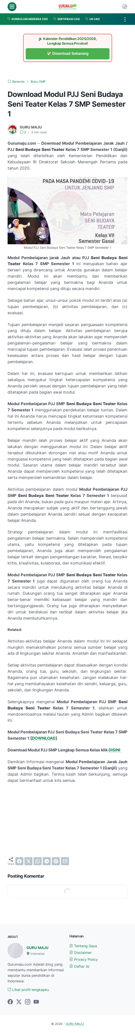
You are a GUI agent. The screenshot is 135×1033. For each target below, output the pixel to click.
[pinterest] (56, 861)
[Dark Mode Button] (124, 6)
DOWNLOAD (44, 738)
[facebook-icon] (10, 1002)
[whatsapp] (38, 861)
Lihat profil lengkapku (28, 989)
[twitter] (28, 861)
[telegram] (47, 861)
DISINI (115, 750)
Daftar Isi (79, 966)
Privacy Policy (83, 959)
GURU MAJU (37, 947)
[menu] (12, 6)
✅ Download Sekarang (67, 54)
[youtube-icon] (36, 1002)
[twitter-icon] (19, 1002)
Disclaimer (80, 952)
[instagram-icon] (27, 1002)
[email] (65, 861)
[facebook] (19, 861)
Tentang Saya (83, 946)
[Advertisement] (67, 820)
